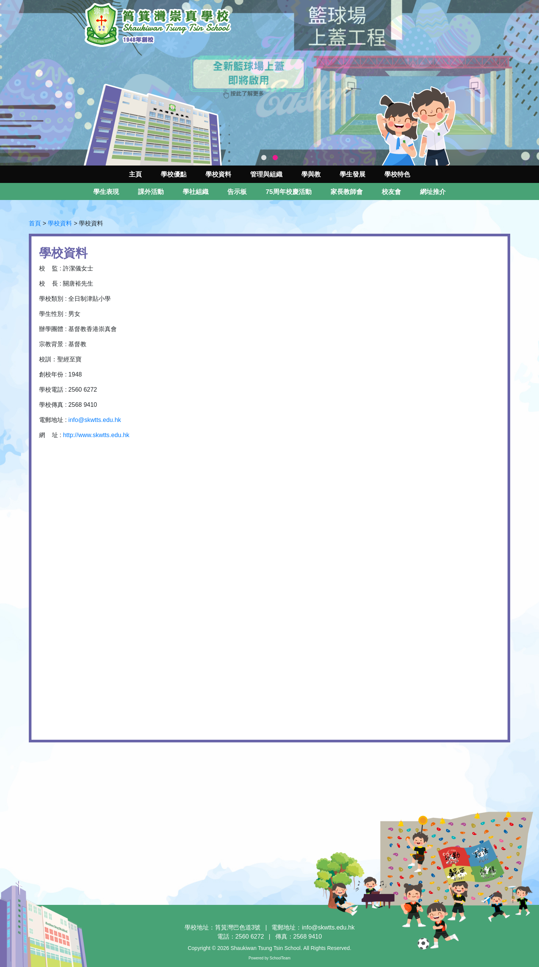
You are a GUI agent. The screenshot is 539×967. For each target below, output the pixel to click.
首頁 (35, 223)
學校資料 (60, 223)
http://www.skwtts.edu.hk (96, 435)
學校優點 (173, 174)
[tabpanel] (269, 83)
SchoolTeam (280, 958)
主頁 (135, 174)
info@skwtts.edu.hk (94, 420)
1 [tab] (264, 158)
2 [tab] (275, 158)
